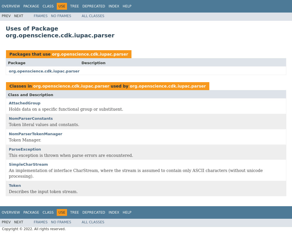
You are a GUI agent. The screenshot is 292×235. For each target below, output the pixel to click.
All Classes (93, 16)
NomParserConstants (31, 118)
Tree (74, 6)
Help (127, 6)
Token (15, 185)
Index (114, 6)
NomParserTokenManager (35, 134)
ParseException (25, 149)
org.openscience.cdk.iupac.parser (90, 54)
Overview (11, 6)
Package (31, 6)
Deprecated (93, 6)
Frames (41, 16)
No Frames (61, 16)
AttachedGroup (24, 103)
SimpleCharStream (28, 164)
